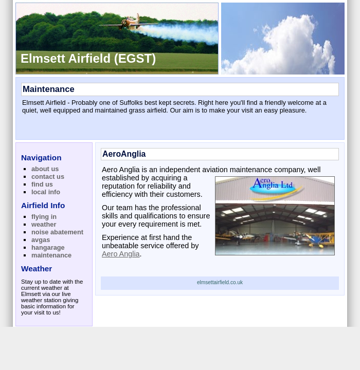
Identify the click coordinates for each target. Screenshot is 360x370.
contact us (47, 176)
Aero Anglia (121, 254)
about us (45, 169)
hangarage (48, 247)
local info (45, 192)
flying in (44, 216)
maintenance (51, 255)
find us (42, 184)
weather (43, 224)
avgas (40, 240)
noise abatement (57, 232)
